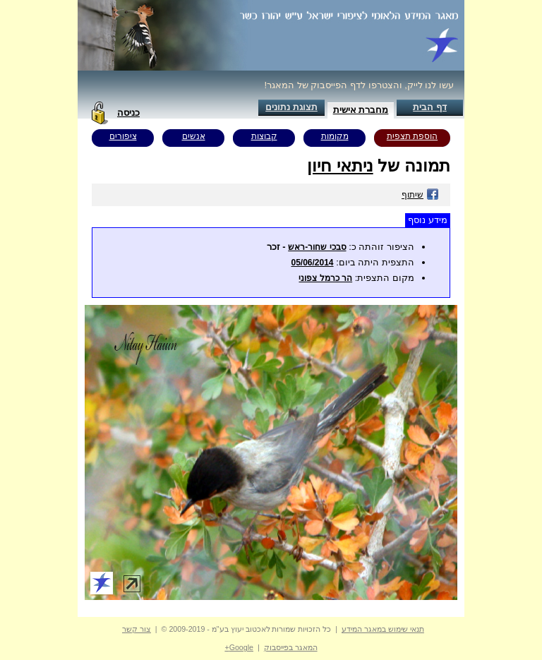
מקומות (335, 136)
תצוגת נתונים (291, 107)
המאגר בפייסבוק (291, 647)
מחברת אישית (361, 109)
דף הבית (430, 107)
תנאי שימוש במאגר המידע (383, 629)
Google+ (238, 647)
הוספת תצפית (412, 136)
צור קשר (136, 629)
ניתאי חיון (340, 165)
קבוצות (264, 136)
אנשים (193, 136)
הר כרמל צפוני (325, 278)
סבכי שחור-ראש (317, 247)
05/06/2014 (312, 263)
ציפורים (123, 136)
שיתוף (420, 195)
